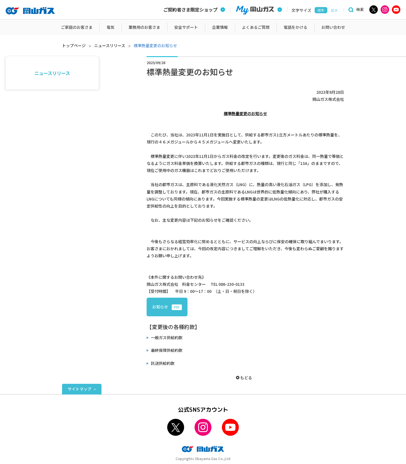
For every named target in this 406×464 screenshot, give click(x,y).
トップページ (74, 45)
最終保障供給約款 (166, 350)
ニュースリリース (109, 45)
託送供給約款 (162, 363)
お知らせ (167, 307)
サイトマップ (79, 389)
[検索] (355, 9)
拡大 (334, 10)
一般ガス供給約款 (166, 337)
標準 (320, 10)
